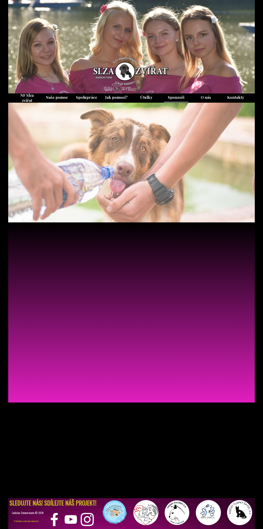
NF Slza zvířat (27, 98)
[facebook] (54, 519)
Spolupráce (86, 97)
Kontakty (235, 97)
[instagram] (87, 519)
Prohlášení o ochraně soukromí (26, 521)
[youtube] (70, 519)
